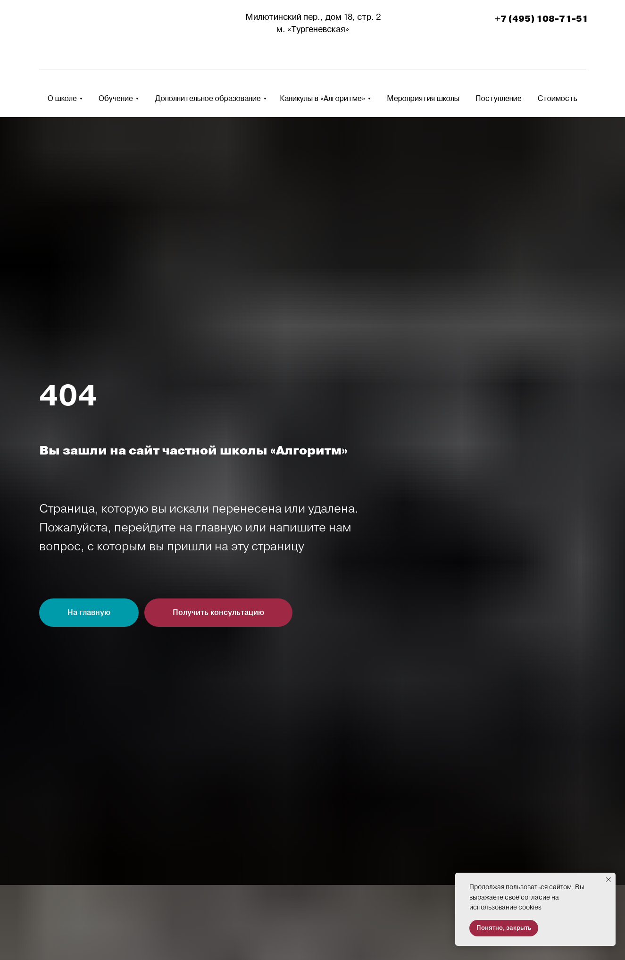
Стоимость (557, 98)
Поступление (498, 98)
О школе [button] (62, 98)
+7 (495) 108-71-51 (541, 19)
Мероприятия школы (423, 98)
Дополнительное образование (208, 98)
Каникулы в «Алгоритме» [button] (322, 98)
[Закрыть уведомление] (608, 879)
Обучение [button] (116, 98)
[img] (68, 23)
